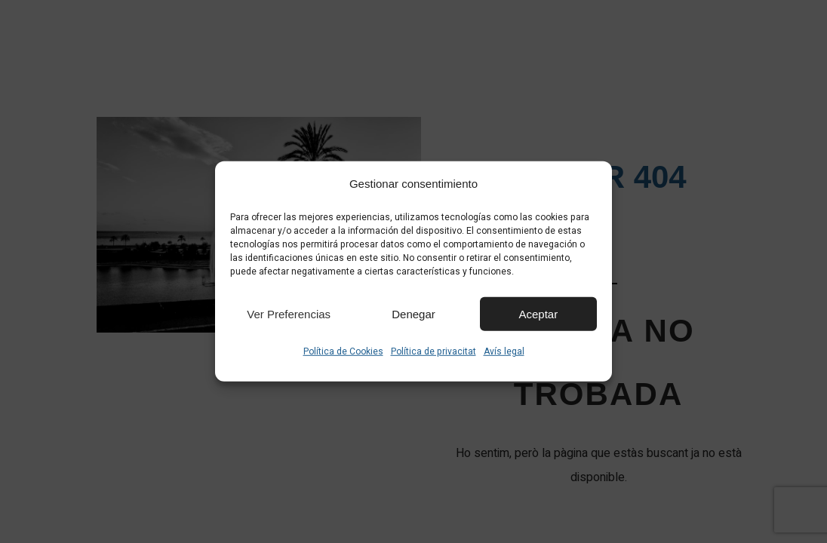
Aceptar (538, 313)
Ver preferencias (288, 313)
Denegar (413, 313)
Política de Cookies (343, 351)
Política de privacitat (433, 351)
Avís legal (504, 351)
